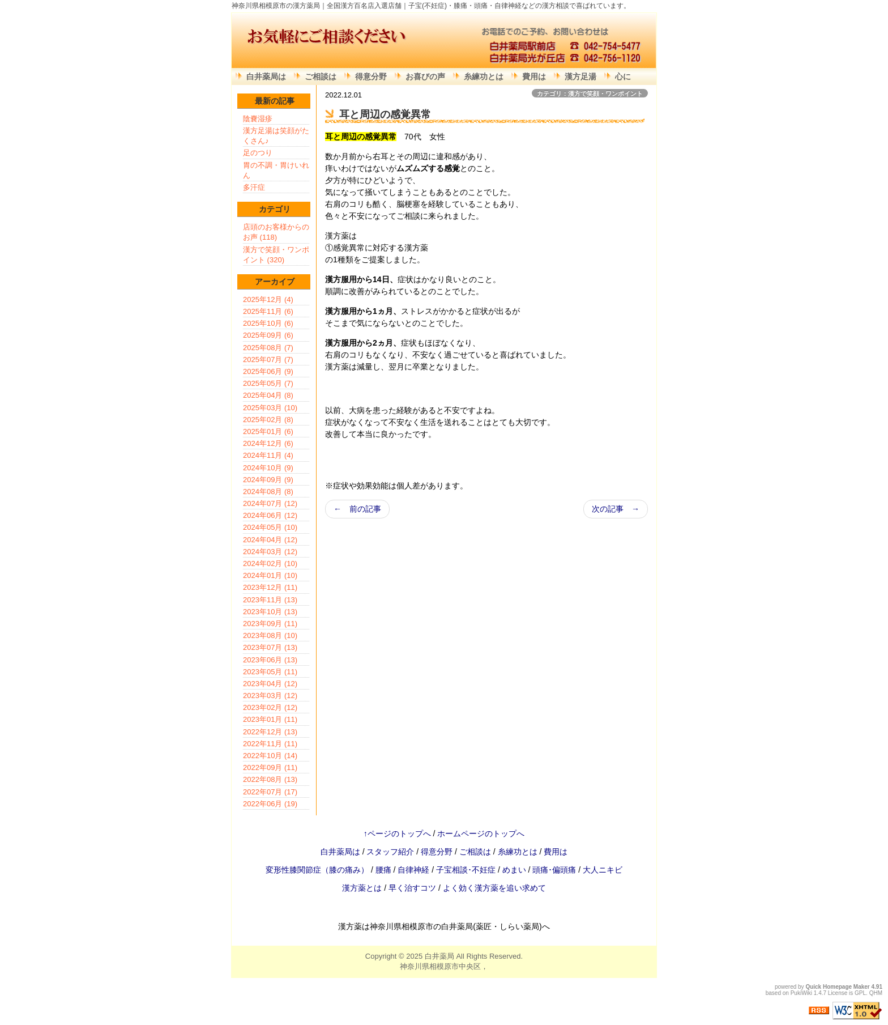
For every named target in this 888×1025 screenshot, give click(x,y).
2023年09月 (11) (270, 623)
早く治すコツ (412, 887)
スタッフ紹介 (390, 851)
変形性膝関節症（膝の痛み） (318, 869)
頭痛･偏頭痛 (555, 869)
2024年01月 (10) (270, 575)
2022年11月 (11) (270, 743)
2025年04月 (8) (268, 395)
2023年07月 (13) (270, 647)
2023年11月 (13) (270, 600)
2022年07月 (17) (270, 792)
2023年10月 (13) (270, 611)
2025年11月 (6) (268, 311)
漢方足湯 (580, 76)
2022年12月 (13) (270, 732)
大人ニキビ (602, 869)
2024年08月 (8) (268, 491)
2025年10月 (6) (268, 323)
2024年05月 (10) (270, 527)
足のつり (257, 152)
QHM (875, 993)
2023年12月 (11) (270, 587)
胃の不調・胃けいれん (276, 170)
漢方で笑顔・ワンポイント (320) (276, 254)
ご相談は (320, 76)
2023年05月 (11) (270, 671)
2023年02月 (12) (270, 707)
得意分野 (371, 76)
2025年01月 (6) (268, 431)
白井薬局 (439, 956)
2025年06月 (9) (268, 371)
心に (623, 76)
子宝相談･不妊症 (466, 869)
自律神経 (415, 869)
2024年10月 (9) (268, 467)
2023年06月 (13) (270, 660)
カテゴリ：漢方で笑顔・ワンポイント (590, 93)
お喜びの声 (425, 76)
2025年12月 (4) (268, 299)
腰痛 (384, 869)
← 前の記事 (357, 508)
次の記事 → (615, 508)
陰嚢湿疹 (257, 118)
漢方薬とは (362, 887)
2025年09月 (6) (268, 335)
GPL (860, 993)
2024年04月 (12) (270, 539)
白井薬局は (266, 76)
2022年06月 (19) (270, 803)
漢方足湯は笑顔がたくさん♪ (276, 135)
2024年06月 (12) (270, 515)
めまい (515, 869)
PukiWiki (801, 993)
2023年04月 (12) (270, 683)
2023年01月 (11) (270, 719)
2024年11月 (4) (268, 455)
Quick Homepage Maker (837, 987)
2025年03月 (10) (270, 407)
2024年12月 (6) (268, 443)
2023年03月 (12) (270, 695)
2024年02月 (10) (270, 563)
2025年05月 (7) (268, 383)
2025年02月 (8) (268, 419)
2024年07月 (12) (270, 503)
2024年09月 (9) (268, 479)
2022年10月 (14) (270, 755)
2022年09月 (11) (270, 767)
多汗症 (254, 187)
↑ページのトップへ (397, 833)
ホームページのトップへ (480, 833)
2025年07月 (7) (268, 359)
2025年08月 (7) (268, 347)
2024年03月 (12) (270, 551)
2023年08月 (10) (270, 635)
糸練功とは (483, 76)
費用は (534, 76)
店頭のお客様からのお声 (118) (276, 232)
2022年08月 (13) (270, 779)
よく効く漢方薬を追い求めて (494, 887)
